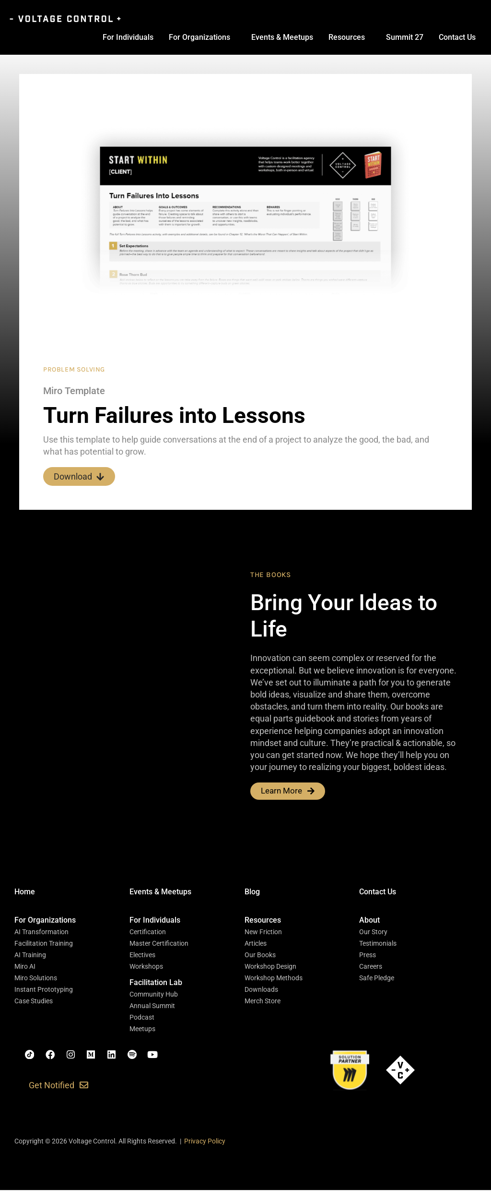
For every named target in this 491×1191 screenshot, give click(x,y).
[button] (45, 921)
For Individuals (128, 37)
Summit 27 (404, 37)
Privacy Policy (204, 1142)
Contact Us (457, 37)
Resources (346, 37)
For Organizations (199, 37)
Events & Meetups (282, 37)
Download (79, 476)
